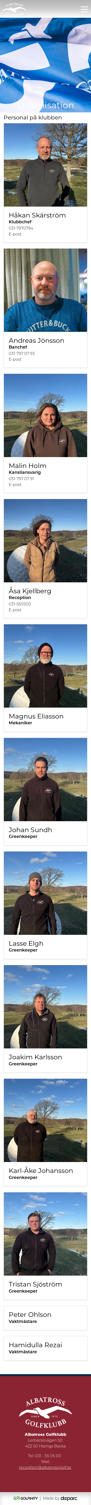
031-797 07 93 (22, 354)
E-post (15, 234)
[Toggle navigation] (84, 9)
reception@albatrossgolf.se (45, 1468)
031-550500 (20, 604)
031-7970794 (21, 229)
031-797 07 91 (21, 479)
